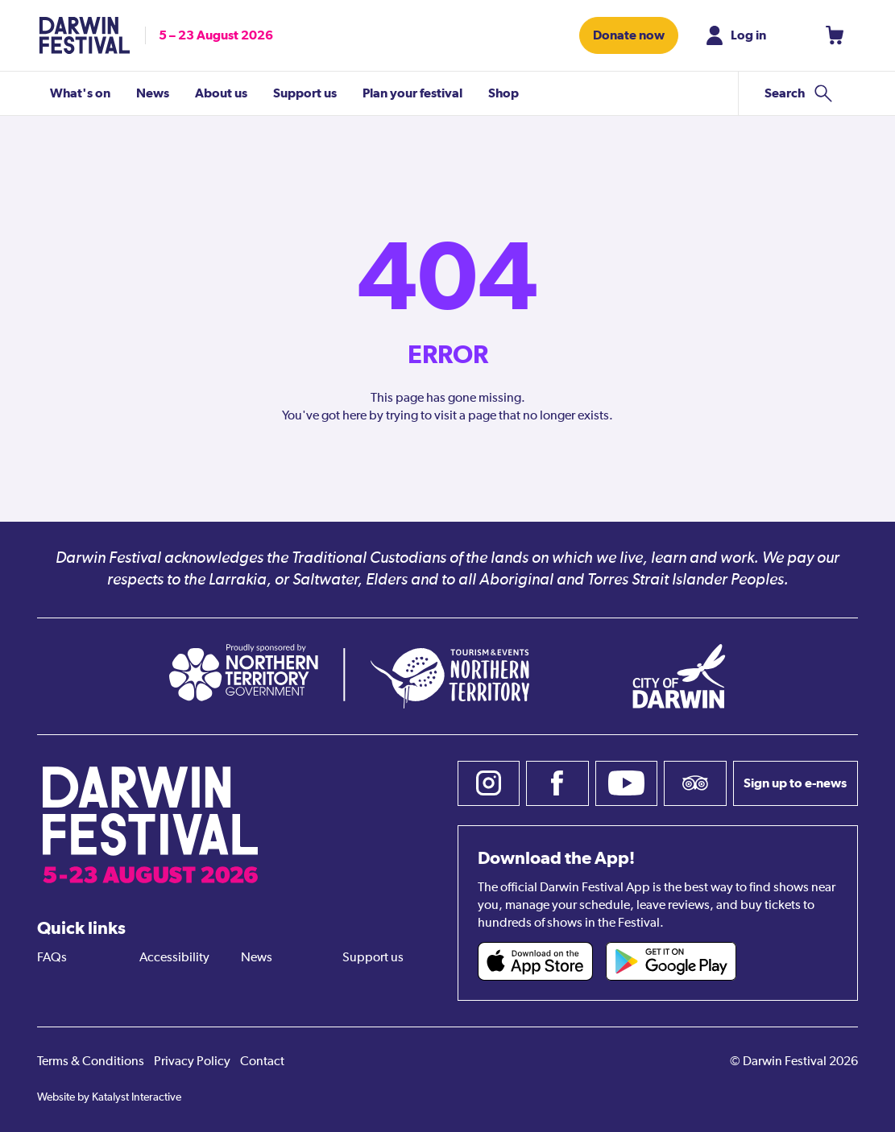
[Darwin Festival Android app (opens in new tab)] (671, 961)
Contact (262, 1062)
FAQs (52, 958)
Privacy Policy (192, 1062)
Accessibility (174, 958)
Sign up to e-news (795, 783)
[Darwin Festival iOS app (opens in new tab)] (536, 961)
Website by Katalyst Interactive (109, 1097)
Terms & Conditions (90, 1062)
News (256, 958)
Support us (373, 958)
